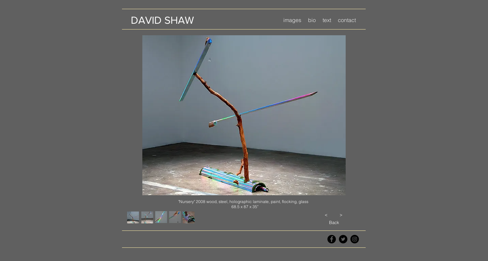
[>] (341, 215)
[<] (326, 215)
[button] (292, 20)
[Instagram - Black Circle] (354, 239)
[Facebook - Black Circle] (331, 239)
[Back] (334, 222)
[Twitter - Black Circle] (343, 239)
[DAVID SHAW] (162, 20)
